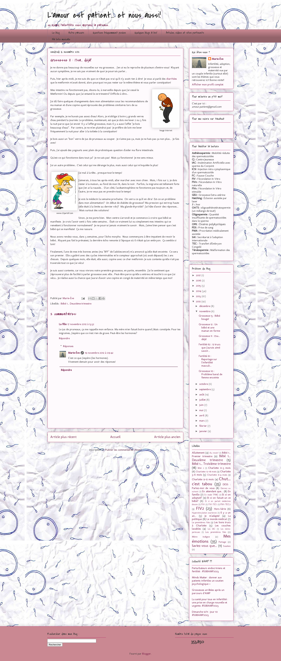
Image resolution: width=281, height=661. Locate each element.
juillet (202, 399)
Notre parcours (76, 33)
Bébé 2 (201, 468)
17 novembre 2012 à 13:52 (81, 324)
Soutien (227, 545)
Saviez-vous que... (204, 546)
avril (202, 415)
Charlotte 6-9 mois (217, 474)
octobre (204, 384)
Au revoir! (214, 453)
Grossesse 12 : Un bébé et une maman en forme (209, 327)
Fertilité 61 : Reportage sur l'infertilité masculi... (208, 360)
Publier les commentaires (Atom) (123, 449)
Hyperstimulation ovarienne (204, 513)
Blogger (146, 653)
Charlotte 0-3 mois (219, 467)
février (203, 425)
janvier (203, 431)
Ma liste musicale (61, 39)
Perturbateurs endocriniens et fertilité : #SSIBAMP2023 (208, 569)
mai (201, 410)
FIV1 (203, 504)
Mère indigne (201, 536)
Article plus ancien (167, 437)
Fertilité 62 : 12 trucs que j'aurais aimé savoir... (209, 347)
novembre (205, 311)
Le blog (56, 33)
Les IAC (211, 529)
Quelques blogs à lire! (146, 33)
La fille (62, 324)
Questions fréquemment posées (109, 33)
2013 (199, 296)
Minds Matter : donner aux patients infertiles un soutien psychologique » (207, 580)
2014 (199, 291)
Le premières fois (201, 522)
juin (201, 404)
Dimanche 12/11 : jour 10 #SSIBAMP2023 (205, 613)
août (202, 394)
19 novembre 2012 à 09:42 (99, 352)
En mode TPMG (211, 494)
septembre (205, 389)
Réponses (68, 346)
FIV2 (200, 508)
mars (202, 420)
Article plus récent (63, 437)
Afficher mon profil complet (207, 84)
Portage (222, 541)
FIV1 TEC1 (212, 504)
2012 (198, 301)
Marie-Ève (74, 352)
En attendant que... (212, 491)
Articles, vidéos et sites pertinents (185, 33)
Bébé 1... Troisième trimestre (211, 464)
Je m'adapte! (212, 515)
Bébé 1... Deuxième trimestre (76, 303)
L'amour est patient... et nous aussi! (104, 15)
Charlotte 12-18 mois (206, 471)
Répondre (64, 338)
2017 (198, 275)
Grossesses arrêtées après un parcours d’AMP (208, 591)
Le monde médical (217, 519)
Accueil (115, 437)
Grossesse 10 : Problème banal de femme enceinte (210, 374)
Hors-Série (220, 508)
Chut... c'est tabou (211, 481)
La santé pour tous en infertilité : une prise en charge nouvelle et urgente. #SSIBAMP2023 (210, 602)
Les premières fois (215, 532)
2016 (199, 280)
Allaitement (198, 452)
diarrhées (171, 78)
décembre (205, 306)
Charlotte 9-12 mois (203, 479)
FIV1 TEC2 (225, 504)
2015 (199, 285)
